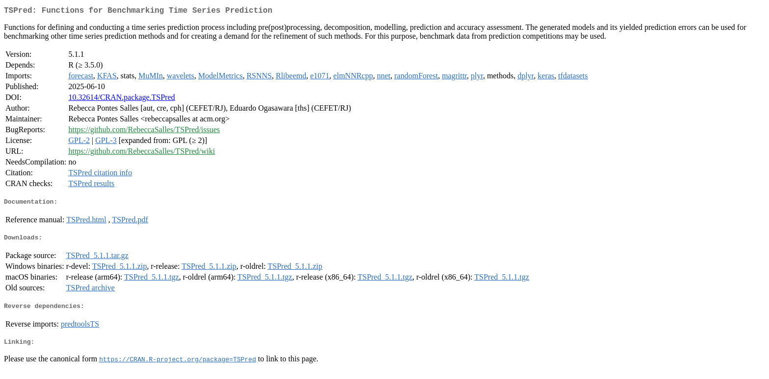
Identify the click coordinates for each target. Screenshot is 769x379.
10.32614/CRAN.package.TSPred (121, 99)
